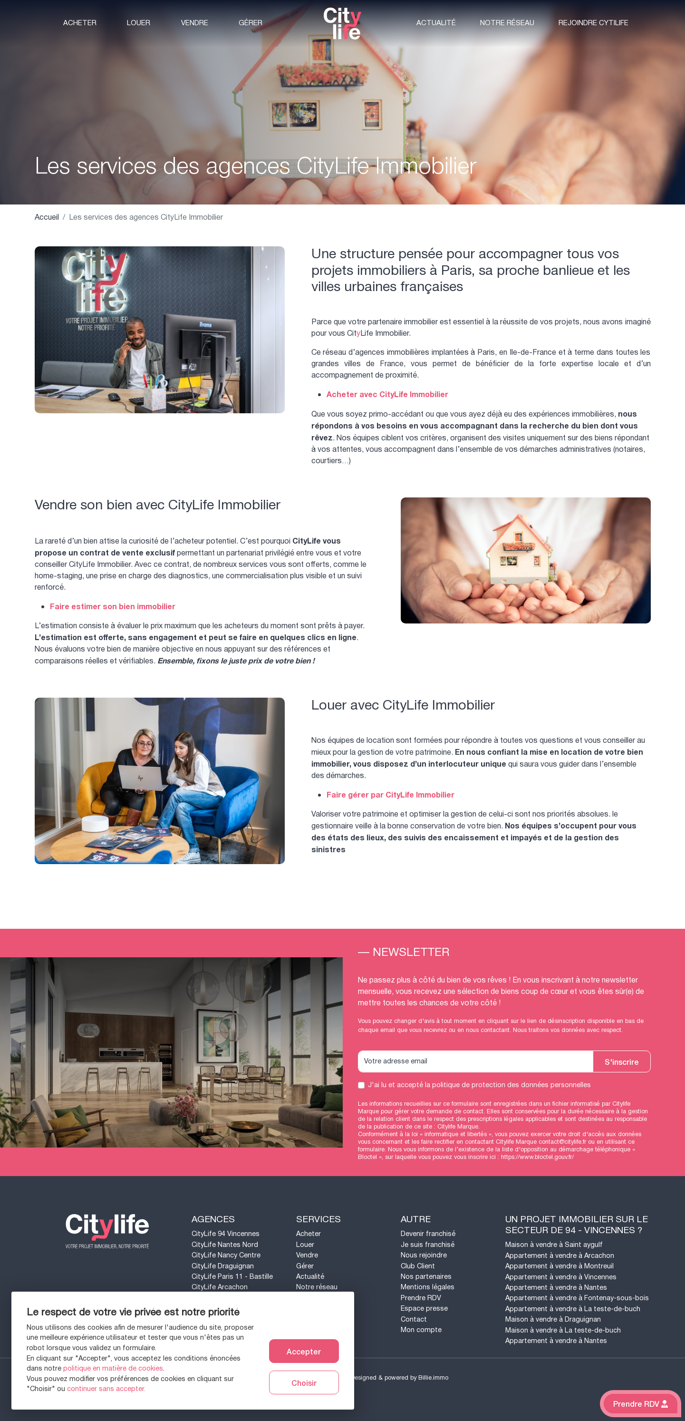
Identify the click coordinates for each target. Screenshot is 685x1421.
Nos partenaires (426, 1276)
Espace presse (424, 1308)
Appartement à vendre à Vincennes (561, 1277)
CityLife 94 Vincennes (226, 1233)
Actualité (436, 23)
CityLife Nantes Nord (225, 1244)
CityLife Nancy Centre (226, 1255)
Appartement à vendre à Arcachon (559, 1255)
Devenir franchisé (428, 1233)
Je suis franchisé (427, 1244)
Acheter (79, 23)
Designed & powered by (399, 1377)
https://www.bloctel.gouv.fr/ (537, 1157)
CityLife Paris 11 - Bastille (232, 1276)
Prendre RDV (421, 1298)
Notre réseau (507, 23)
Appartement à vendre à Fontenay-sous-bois (577, 1298)
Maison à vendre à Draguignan (553, 1319)
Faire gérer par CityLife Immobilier (390, 795)
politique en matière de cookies (113, 1368)
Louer (138, 23)
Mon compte (421, 1329)
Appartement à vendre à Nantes (556, 1287)
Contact (414, 1319)
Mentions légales (427, 1287)
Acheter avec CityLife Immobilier (387, 395)
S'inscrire (622, 1061)
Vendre (194, 23)
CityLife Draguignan (223, 1266)
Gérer (250, 23)
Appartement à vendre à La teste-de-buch (572, 1309)
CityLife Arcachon (220, 1287)
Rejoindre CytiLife (593, 23)
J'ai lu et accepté (479, 1085)
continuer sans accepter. (106, 1388)
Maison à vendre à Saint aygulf (554, 1244)
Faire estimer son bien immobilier (112, 607)
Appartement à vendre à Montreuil (559, 1266)
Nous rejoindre (424, 1255)
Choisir (304, 1382)
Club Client (418, 1266)
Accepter (304, 1351)
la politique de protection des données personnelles (508, 1085)
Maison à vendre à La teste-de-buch (563, 1330)
